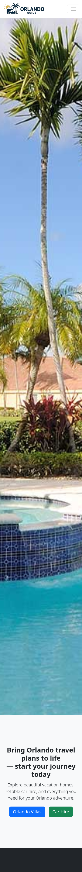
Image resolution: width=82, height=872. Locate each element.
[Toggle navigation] (73, 9)
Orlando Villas (27, 812)
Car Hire (60, 812)
